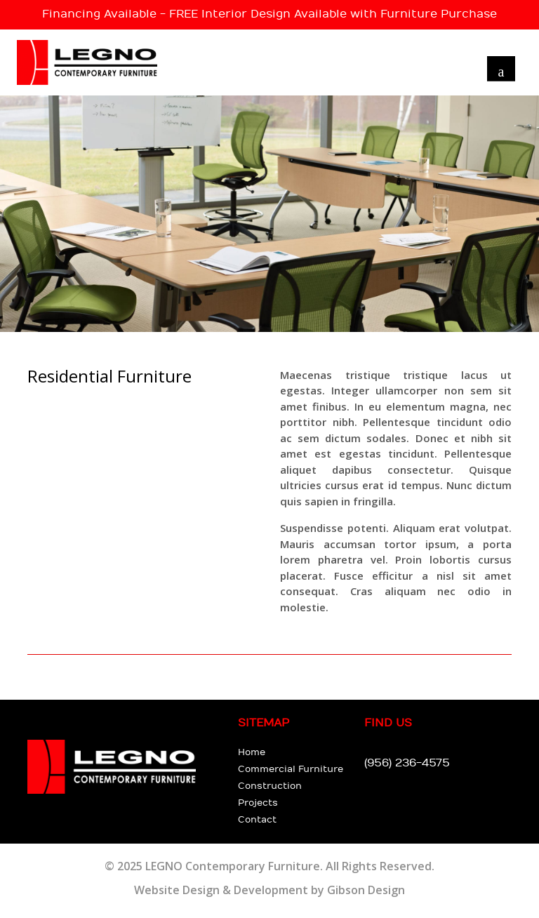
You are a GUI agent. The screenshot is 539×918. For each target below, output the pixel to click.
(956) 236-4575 (407, 763)
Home (251, 752)
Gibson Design (366, 890)
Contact (257, 819)
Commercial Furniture (290, 769)
